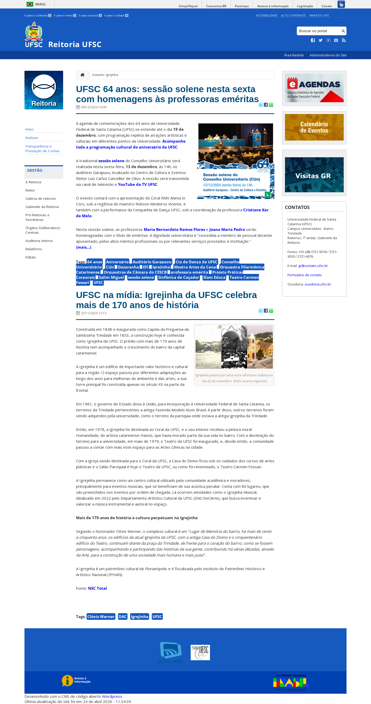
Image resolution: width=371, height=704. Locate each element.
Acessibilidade (266, 15)
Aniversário (117, 261)
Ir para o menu (65, 15)
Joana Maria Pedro (227, 229)
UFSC (98, 282)
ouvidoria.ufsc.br (318, 284)
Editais (31, 257)
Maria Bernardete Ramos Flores (174, 229)
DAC (123, 616)
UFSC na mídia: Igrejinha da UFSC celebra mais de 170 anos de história (166, 300)
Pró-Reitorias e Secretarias (37, 217)
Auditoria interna (39, 240)
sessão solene (111, 160)
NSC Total (97, 588)
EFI (145, 267)
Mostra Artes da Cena (195, 267)
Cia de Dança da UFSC (196, 261)
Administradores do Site (328, 55)
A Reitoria (33, 182)
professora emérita (189, 272)
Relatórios (34, 249)
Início (30, 129)
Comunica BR (216, 6)
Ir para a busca (90, 15)
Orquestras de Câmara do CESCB (135, 272)
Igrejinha (161, 267)
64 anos (94, 261)
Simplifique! (188, 6)
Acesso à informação (273, 6)
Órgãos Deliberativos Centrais (43, 230)
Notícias (32, 137)
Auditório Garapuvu (152, 261)
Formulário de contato (305, 275)
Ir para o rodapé (116, 15)
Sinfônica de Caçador (178, 277)
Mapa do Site (319, 15)
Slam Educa (214, 277)
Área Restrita (294, 55)
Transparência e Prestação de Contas (43, 148)
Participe (242, 6)
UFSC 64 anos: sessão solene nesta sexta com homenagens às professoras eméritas (167, 94)
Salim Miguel (111, 277)
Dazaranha (128, 267)
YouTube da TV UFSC (137, 184)
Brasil (40, 4)
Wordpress (112, 696)
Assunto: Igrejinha (105, 75)
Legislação (305, 6)
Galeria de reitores (41, 198)
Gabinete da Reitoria (42, 206)
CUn (110, 267)
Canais (327, 6)
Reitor (30, 190)
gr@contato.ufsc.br (313, 265)
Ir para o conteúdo (37, 15)
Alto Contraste (293, 15)
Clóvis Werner (101, 616)
